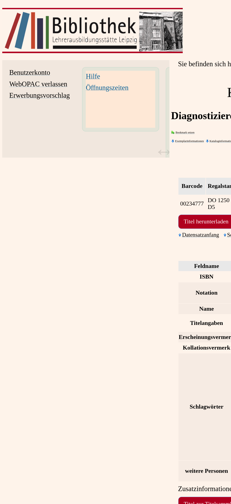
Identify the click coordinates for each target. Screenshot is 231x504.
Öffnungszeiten (107, 88)
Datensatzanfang (200, 235)
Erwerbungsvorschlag (39, 95)
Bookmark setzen (185, 132)
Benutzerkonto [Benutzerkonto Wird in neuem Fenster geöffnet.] (29, 72)
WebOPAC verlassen (38, 84)
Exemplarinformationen (189, 141)
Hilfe (93, 76)
